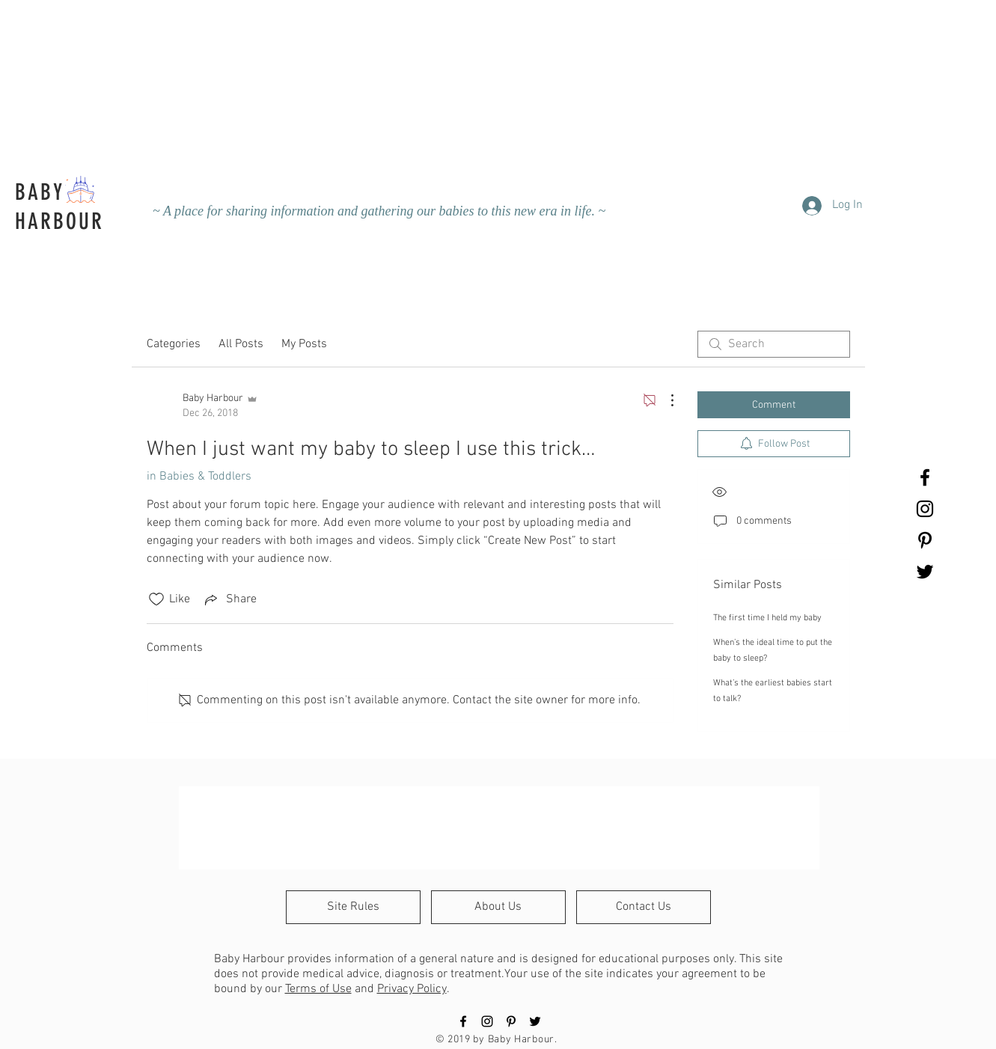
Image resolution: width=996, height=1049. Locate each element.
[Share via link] (229, 599)
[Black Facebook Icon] (925, 477)
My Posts (304, 344)
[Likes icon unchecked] (156, 599)
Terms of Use (318, 989)
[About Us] (498, 907)
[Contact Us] (643, 907)
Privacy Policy (412, 989)
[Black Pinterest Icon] (925, 540)
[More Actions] (664, 400)
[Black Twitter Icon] (925, 571)
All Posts (241, 344)
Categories (174, 344)
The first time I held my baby (767, 618)
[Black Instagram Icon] (925, 509)
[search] (773, 344)
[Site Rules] (353, 907)
